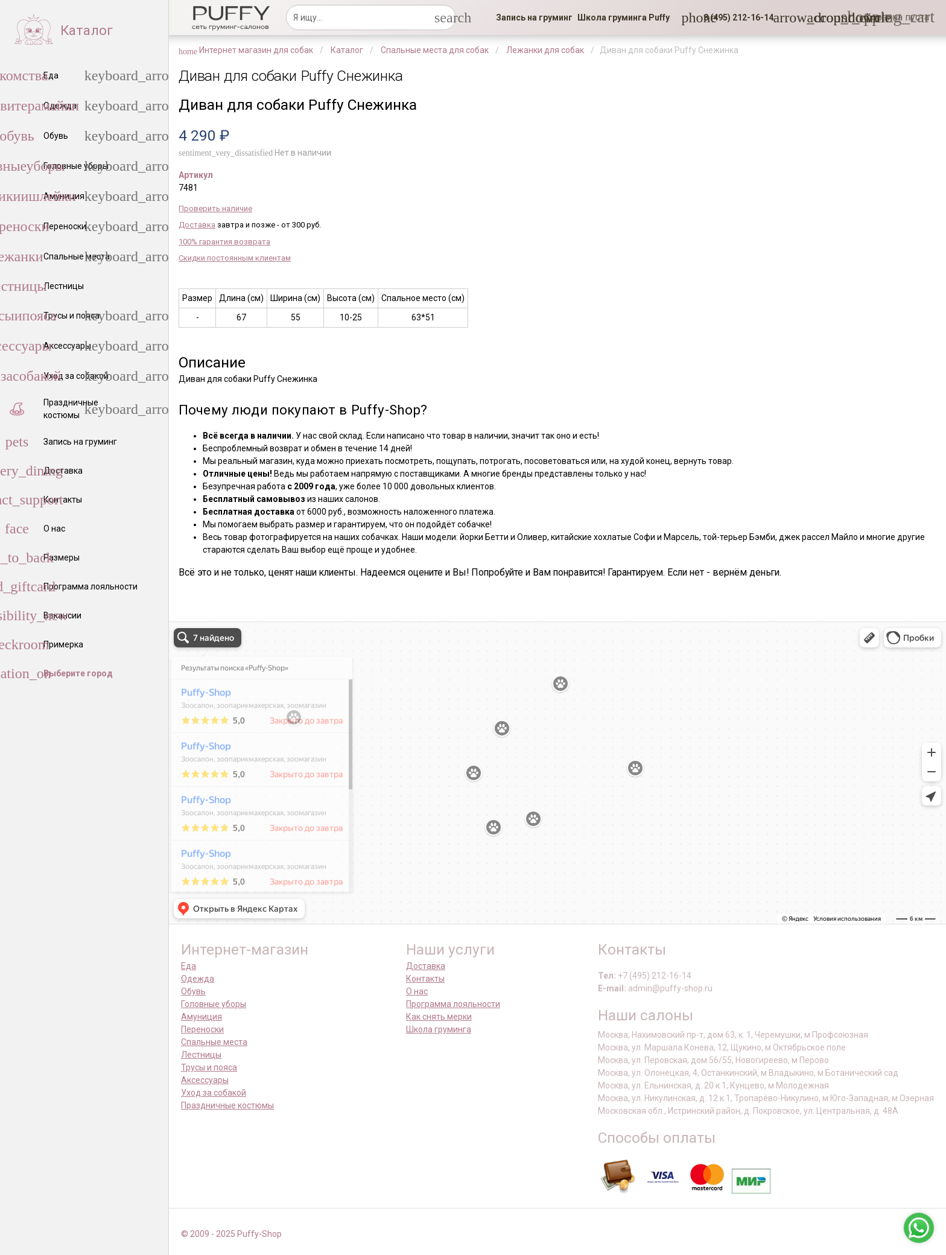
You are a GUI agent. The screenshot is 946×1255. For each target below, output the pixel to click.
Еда (188, 966)
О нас (417, 991)
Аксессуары (205, 1080)
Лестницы (201, 1055)
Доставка (197, 224)
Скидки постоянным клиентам (235, 257)
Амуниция (201, 1016)
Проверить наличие (215, 208)
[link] (534, 17)
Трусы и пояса (209, 1067)
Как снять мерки (439, 1016)
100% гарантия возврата (224, 241)
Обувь (193, 991)
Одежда (197, 978)
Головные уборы (213, 1004)
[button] (735, 17)
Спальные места (214, 1042)
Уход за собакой (213, 1093)
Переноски (202, 1029)
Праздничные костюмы (227, 1105)
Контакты (425, 978)
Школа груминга (438, 1029)
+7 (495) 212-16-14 (654, 975)
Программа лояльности (453, 1004)
